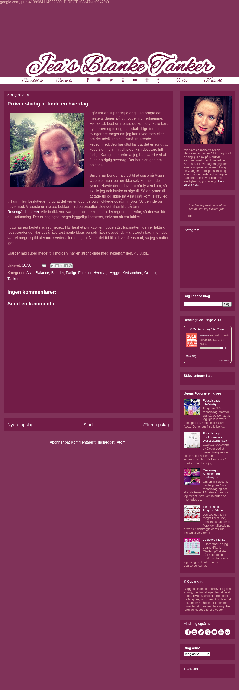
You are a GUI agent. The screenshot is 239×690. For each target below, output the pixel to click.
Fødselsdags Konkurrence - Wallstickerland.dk (215, 437)
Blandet (57, 273)
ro (154, 273)
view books (224, 360)
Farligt (71, 273)
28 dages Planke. (214, 539)
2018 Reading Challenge (208, 329)
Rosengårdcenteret (23, 212)
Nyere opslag (20, 424)
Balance (42, 273)
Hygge (115, 273)
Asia (30, 273)
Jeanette (204, 335)
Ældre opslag (156, 424)
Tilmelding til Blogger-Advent (213, 508)
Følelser (84, 273)
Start (88, 424)
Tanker (13, 279)
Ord (147, 273)
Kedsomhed (132, 273)
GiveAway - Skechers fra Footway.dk (211, 473)
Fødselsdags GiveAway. (211, 402)
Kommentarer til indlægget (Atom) (99, 442)
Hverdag (100, 273)
